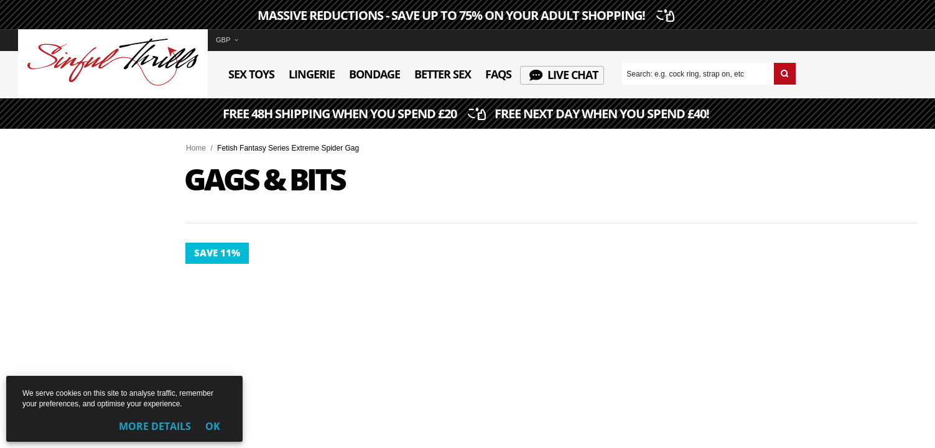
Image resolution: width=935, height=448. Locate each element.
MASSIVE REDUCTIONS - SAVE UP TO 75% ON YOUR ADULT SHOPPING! (464, 15)
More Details (155, 426)
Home (196, 148)
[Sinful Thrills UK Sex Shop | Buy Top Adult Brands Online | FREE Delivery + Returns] (112, 83)
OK (212, 426)
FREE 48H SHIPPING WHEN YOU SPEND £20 (467, 114)
